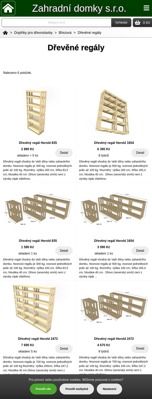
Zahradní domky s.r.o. (79, 8)
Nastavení (109, 388)
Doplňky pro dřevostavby (33, 33)
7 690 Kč (27, 345)
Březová (65, 33)
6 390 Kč (103, 149)
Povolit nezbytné (77, 388)
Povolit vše (43, 388)
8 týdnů (104, 155)
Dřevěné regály (89, 33)
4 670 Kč (103, 345)
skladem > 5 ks (27, 155)
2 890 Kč (27, 149)
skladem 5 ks (27, 351)
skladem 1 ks (27, 253)
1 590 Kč (27, 247)
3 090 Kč (103, 247)
